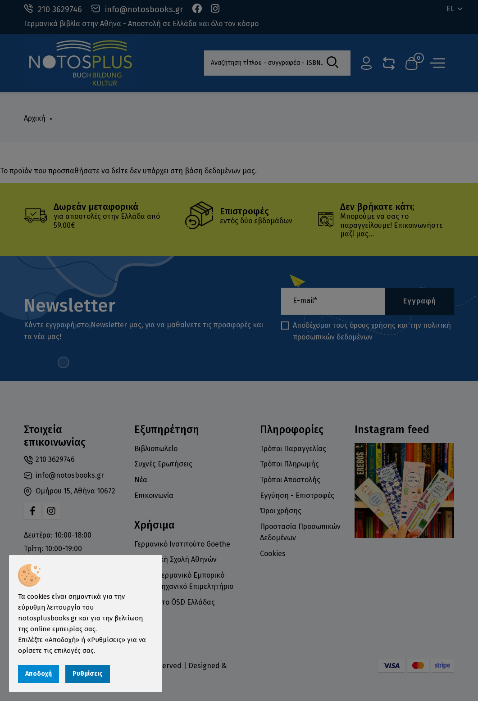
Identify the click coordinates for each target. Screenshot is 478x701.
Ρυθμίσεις (88, 674)
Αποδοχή (38, 674)
